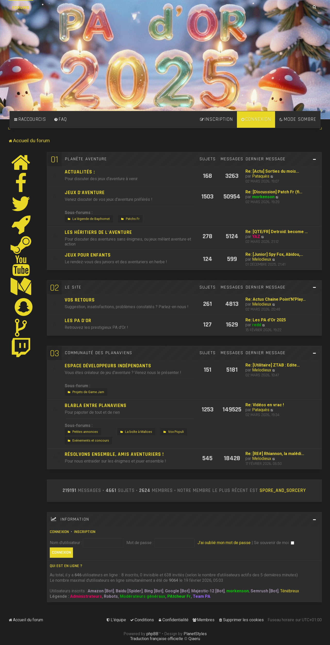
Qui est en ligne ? (66, 566)
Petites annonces (82, 431)
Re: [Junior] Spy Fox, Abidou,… (274, 254)
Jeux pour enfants (88, 255)
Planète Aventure (86, 159)
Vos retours (80, 300)
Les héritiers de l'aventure (98, 232)
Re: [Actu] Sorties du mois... (272, 171)
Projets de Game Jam (85, 392)
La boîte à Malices (135, 431)
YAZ (256, 236)
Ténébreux (289, 590)
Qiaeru (194, 638)
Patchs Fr (129, 218)
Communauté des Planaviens (98, 353)
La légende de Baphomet (88, 218)
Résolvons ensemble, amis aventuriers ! (114, 454)
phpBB (152, 633)
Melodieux (261, 259)
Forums (20, 8)
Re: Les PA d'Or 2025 (265, 319)
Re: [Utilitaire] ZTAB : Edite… (272, 365)
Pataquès (260, 176)
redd (256, 324)
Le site (73, 287)
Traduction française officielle (156, 638)
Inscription (84, 532)
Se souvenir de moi (274, 542)
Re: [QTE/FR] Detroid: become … (276, 231)
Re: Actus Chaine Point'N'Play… (275, 299)
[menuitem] (60, 119)
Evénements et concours (88, 440)
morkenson (263, 196)
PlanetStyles (195, 633)
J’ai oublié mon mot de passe (224, 542)
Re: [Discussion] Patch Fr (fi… (273, 191)
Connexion (59, 532)
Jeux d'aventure (85, 192)
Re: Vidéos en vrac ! (264, 404)
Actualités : (80, 172)
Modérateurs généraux (142, 596)
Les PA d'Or (78, 320)
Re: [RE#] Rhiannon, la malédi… (274, 453)
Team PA (201, 596)
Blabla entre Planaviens (96, 405)
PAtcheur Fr (179, 596)
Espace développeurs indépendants (108, 366)
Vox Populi (173, 431)
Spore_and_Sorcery (283, 491)
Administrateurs (86, 596)
